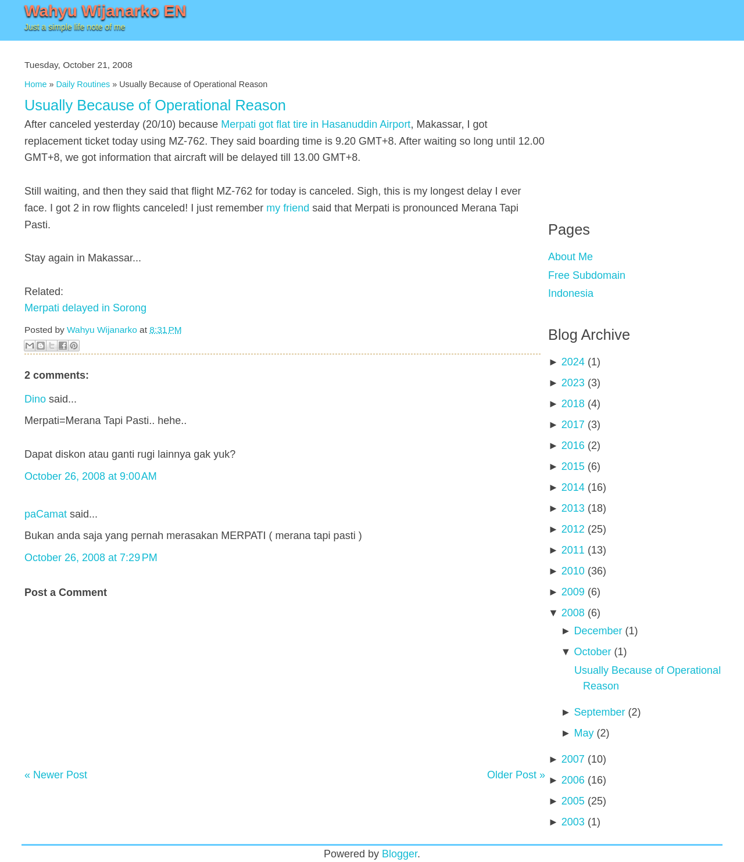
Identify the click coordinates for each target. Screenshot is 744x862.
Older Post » (516, 775)
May (583, 733)
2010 (573, 571)
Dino (35, 399)
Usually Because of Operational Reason (155, 105)
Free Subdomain (586, 275)
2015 (573, 466)
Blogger (399, 854)
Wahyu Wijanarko (102, 330)
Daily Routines (83, 84)
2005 (573, 801)
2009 (573, 592)
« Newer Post (55, 775)
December (598, 631)
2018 (573, 404)
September (599, 712)
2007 (573, 759)
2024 (573, 362)
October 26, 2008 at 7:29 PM (91, 557)
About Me (570, 257)
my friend (287, 208)
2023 (573, 383)
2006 (573, 780)
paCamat (45, 514)
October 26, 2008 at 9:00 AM (90, 476)
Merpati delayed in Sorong (85, 308)
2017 (573, 424)
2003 (573, 822)
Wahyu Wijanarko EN (105, 11)
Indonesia (570, 293)
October (592, 652)
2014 (573, 487)
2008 (573, 613)
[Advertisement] (635, 122)
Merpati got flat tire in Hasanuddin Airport (315, 124)
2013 (573, 508)
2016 (573, 445)
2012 (573, 529)
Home (35, 84)
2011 (573, 550)
